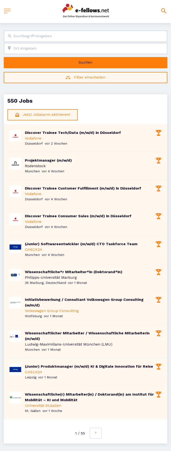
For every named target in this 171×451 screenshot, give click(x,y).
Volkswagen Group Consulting (52, 311)
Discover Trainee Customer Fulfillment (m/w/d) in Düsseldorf (83, 188)
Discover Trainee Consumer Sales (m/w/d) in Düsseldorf (78, 216)
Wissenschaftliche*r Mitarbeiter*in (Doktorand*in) (73, 272)
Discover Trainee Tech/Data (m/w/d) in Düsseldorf (73, 132)
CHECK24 (33, 249)
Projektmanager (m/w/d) (48, 160)
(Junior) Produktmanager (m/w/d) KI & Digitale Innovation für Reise (89, 366)
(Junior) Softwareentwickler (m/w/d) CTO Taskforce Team (81, 244)
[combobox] (85, 36)
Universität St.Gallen (43, 405)
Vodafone (33, 138)
